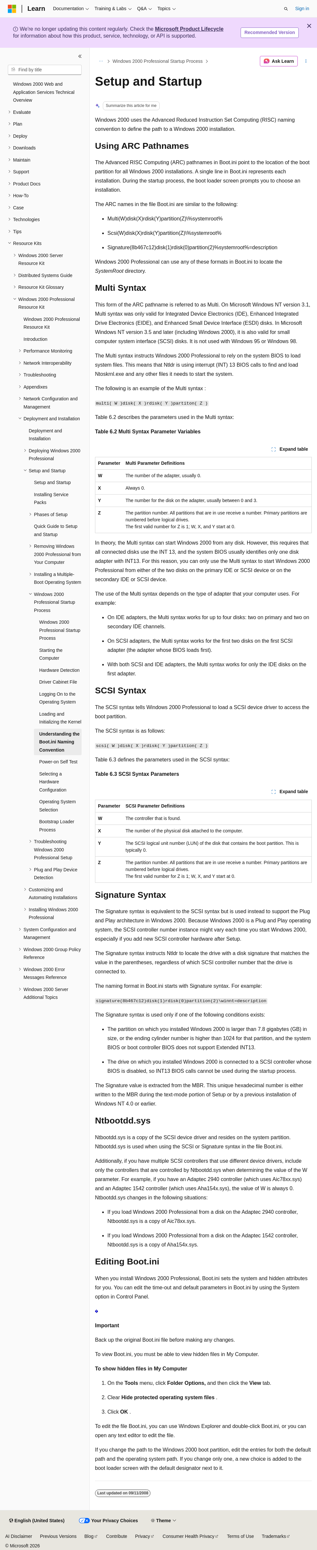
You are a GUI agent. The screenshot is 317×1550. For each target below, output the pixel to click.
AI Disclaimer (18, 1536)
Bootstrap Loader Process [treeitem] (56, 825)
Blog (89, 1536)
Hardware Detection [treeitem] (59, 670)
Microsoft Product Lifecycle (189, 29)
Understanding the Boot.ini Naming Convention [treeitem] (59, 742)
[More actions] (306, 61)
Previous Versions (58, 1536)
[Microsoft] (12, 9)
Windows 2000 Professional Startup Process (158, 61)
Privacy (142, 1536)
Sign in (302, 8)
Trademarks (274, 1536)
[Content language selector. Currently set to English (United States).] (36, 1521)
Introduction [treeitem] (35, 339)
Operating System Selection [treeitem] (57, 805)
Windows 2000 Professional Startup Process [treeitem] (59, 630)
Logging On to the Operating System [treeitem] (57, 698)
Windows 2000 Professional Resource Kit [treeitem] (52, 323)
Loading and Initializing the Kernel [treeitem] (60, 718)
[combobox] (45, 70)
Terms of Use (240, 1536)
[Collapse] (80, 56)
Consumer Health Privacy (188, 1536)
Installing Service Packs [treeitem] (51, 498)
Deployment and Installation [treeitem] (45, 435)
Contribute (116, 1536)
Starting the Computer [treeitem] (51, 654)
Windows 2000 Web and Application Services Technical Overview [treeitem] (43, 92)
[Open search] (286, 9)
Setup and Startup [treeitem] (52, 482)
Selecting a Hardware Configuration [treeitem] (52, 781)
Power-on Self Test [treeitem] (58, 761)
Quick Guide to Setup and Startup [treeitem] (55, 530)
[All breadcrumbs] (100, 61)
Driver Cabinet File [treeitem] (58, 682)
